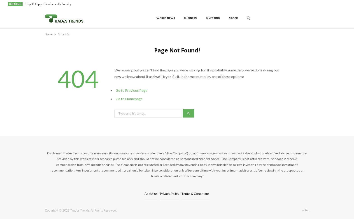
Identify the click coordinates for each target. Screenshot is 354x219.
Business (190, 18)
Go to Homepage (129, 99)
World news (165, 18)
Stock (233, 18)
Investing (213, 18)
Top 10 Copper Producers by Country (48, 4)
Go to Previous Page (131, 90)
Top (305, 210)
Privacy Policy (169, 193)
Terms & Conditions (195, 193)
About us (151, 193)
